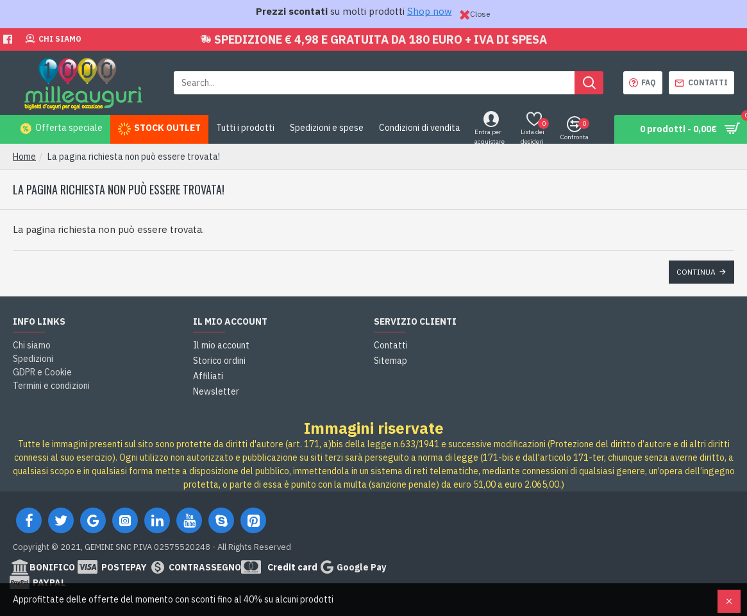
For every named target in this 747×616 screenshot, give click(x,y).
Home (24, 156)
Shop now (429, 11)
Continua (696, 272)
